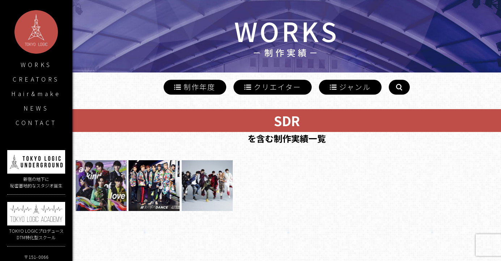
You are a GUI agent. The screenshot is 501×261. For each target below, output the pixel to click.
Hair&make (36, 93)
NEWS (36, 108)
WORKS (36, 64)
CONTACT (36, 122)
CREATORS (36, 79)
